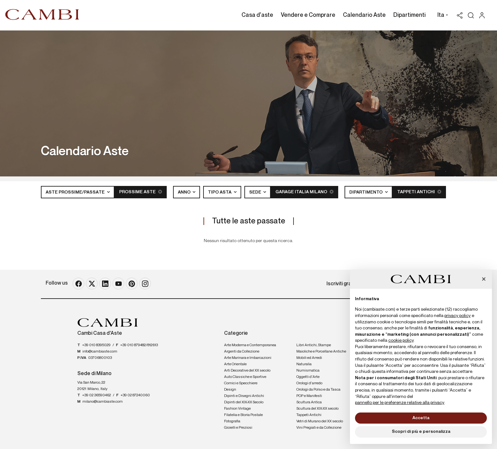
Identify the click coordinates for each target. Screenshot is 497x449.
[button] (441, 15)
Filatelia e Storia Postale (243, 415)
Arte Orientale (235, 364)
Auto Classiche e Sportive (245, 377)
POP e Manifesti (309, 396)
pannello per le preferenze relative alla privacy (399, 402)
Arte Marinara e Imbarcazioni (247, 358)
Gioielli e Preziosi (238, 428)
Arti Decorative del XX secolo (247, 371)
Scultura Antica (309, 402)
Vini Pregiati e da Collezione (318, 428)
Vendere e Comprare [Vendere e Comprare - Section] (308, 15)
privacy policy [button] (457, 316)
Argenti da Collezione (241, 351)
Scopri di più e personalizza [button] (421, 431)
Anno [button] (184, 192)
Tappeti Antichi (419, 191)
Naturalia (304, 364)
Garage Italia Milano (304, 191)
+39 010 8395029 (96, 345)
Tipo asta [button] (220, 192)
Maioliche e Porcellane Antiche (321, 351)
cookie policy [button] (401, 340)
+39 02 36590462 (96, 395)
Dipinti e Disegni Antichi (244, 396)
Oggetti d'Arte (308, 377)
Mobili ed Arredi (309, 358)
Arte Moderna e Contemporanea (250, 345)
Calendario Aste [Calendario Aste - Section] (364, 15)
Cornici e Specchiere (240, 383)
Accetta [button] (420, 418)
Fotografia (232, 421)
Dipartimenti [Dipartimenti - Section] (409, 15)
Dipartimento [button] (366, 192)
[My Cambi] (483, 15)
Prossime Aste (140, 191)
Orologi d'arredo (309, 383)
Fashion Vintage (237, 409)
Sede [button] (255, 192)
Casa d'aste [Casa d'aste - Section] (257, 15)
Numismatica (308, 371)
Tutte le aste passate (248, 221)
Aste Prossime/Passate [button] (76, 192)
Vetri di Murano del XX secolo (319, 421)
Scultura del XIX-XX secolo (317, 409)
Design (230, 390)
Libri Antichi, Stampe (313, 345)
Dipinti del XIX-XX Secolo (243, 402)
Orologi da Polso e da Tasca (318, 390)
